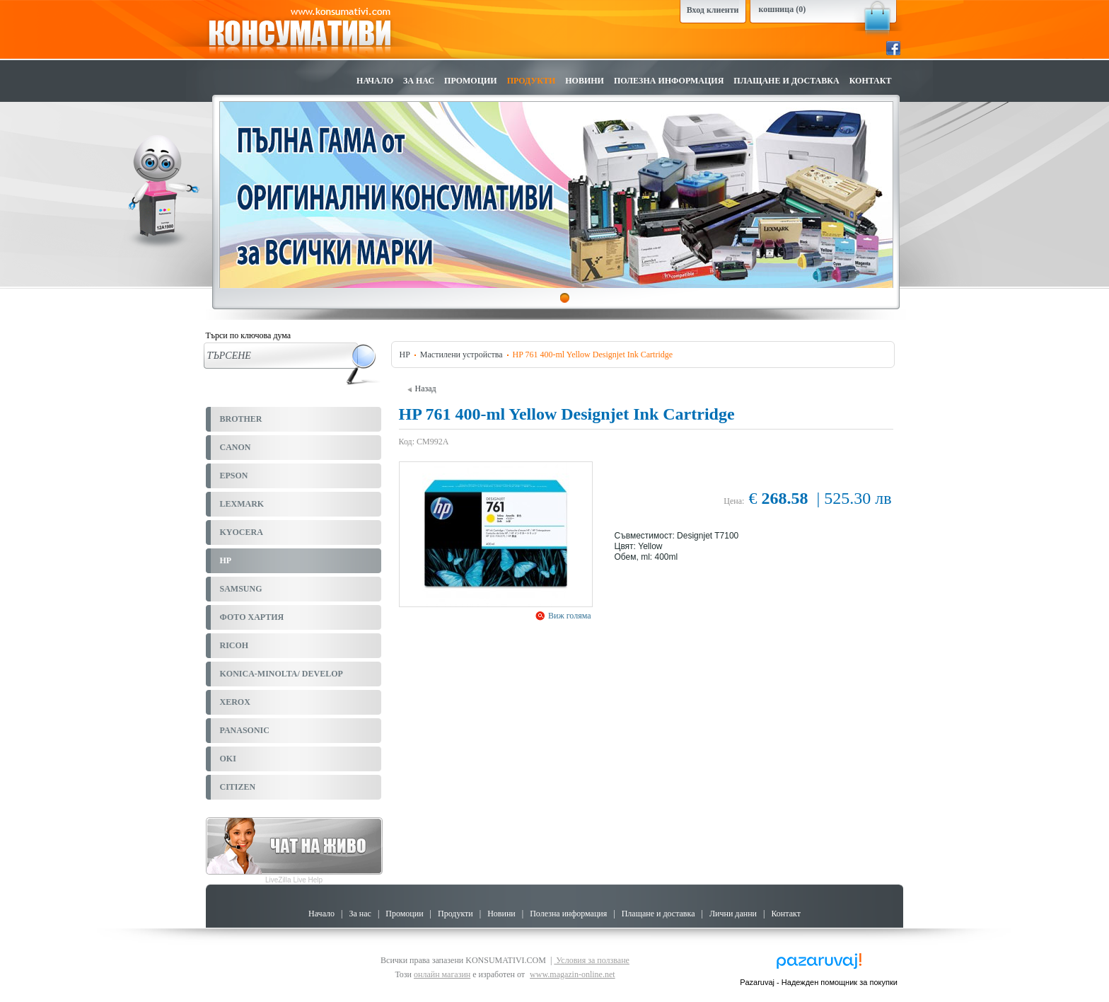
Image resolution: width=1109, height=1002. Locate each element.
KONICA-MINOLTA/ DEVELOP (281, 674)
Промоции (470, 81)
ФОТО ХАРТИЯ (252, 617)
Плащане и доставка (786, 81)
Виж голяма (568, 616)
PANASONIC (244, 730)
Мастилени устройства (461, 354)
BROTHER (241, 419)
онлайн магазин (442, 974)
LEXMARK (242, 504)
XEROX (235, 702)
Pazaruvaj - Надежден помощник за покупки (819, 982)
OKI (228, 759)
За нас (418, 81)
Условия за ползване (591, 960)
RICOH (234, 645)
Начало (374, 81)
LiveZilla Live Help (294, 880)
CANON (235, 447)
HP (226, 560)
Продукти (531, 81)
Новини (584, 81)
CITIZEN (238, 787)
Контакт (870, 81)
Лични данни (733, 913)
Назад (421, 388)
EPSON (234, 475)
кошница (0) (782, 9)
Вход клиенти (713, 10)
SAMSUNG (241, 589)
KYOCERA (241, 532)
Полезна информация (669, 81)
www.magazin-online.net (572, 974)
